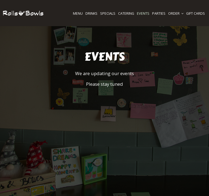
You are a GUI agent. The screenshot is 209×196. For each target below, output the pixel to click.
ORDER (175, 13)
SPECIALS (107, 13)
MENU (78, 13)
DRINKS (91, 13)
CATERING (126, 13)
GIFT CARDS (195, 13)
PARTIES (158, 13)
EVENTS (143, 13)
